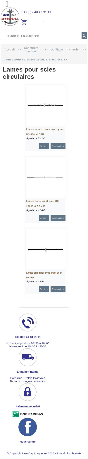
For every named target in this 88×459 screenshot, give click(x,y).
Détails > (44, 146)
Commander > (57, 146)
